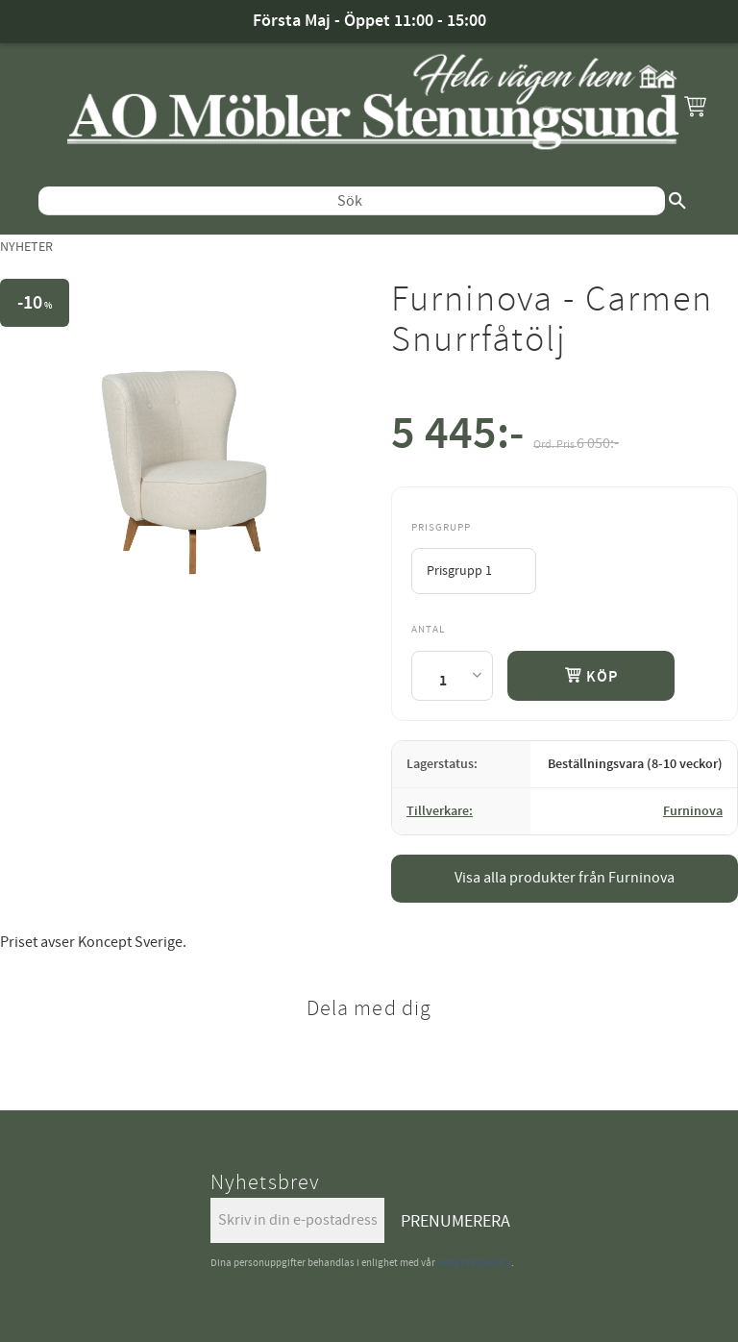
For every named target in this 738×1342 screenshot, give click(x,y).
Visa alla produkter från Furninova (565, 877)
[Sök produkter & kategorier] (351, 200)
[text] (457, 438)
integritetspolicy (474, 1262)
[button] (694, 105)
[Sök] (677, 200)
